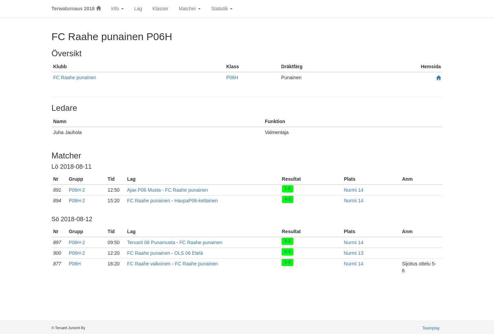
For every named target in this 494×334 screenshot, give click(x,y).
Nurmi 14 (353, 190)
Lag (138, 8)
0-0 (287, 262)
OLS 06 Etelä (188, 253)
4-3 (287, 199)
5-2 (287, 241)
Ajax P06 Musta (144, 190)
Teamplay (431, 328)
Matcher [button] (190, 8)
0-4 (287, 251)
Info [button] (117, 8)
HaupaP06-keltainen (196, 200)
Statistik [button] (222, 8)
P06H (232, 77)
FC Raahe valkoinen (148, 263)
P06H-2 (77, 190)
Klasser (160, 8)
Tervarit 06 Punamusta (151, 242)
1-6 (287, 188)
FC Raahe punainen (74, 77)
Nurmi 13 (353, 253)
